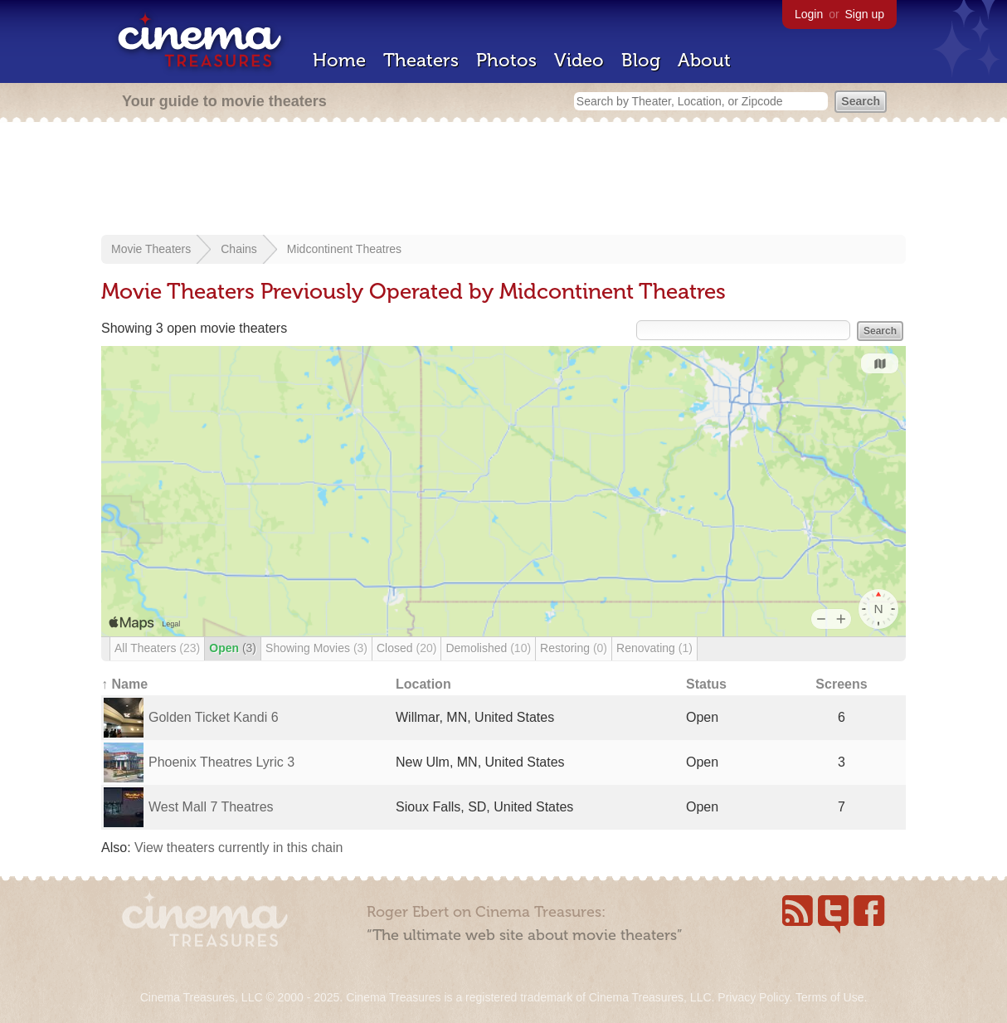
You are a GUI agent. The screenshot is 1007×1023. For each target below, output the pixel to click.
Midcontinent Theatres (344, 249)
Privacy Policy (753, 997)
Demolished (488, 648)
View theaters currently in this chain (238, 847)
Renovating (654, 648)
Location (423, 684)
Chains (239, 249)
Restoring (573, 648)
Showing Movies (316, 648)
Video (579, 60)
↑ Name (124, 684)
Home (339, 60)
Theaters (421, 60)
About (704, 60)
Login (809, 14)
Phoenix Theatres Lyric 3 (221, 762)
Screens (841, 684)
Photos (506, 60)
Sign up (864, 14)
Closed (406, 648)
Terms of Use (829, 997)
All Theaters (157, 648)
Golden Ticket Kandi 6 (213, 717)
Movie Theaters (151, 249)
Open (232, 648)
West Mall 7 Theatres (211, 807)
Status (706, 684)
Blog (640, 60)
